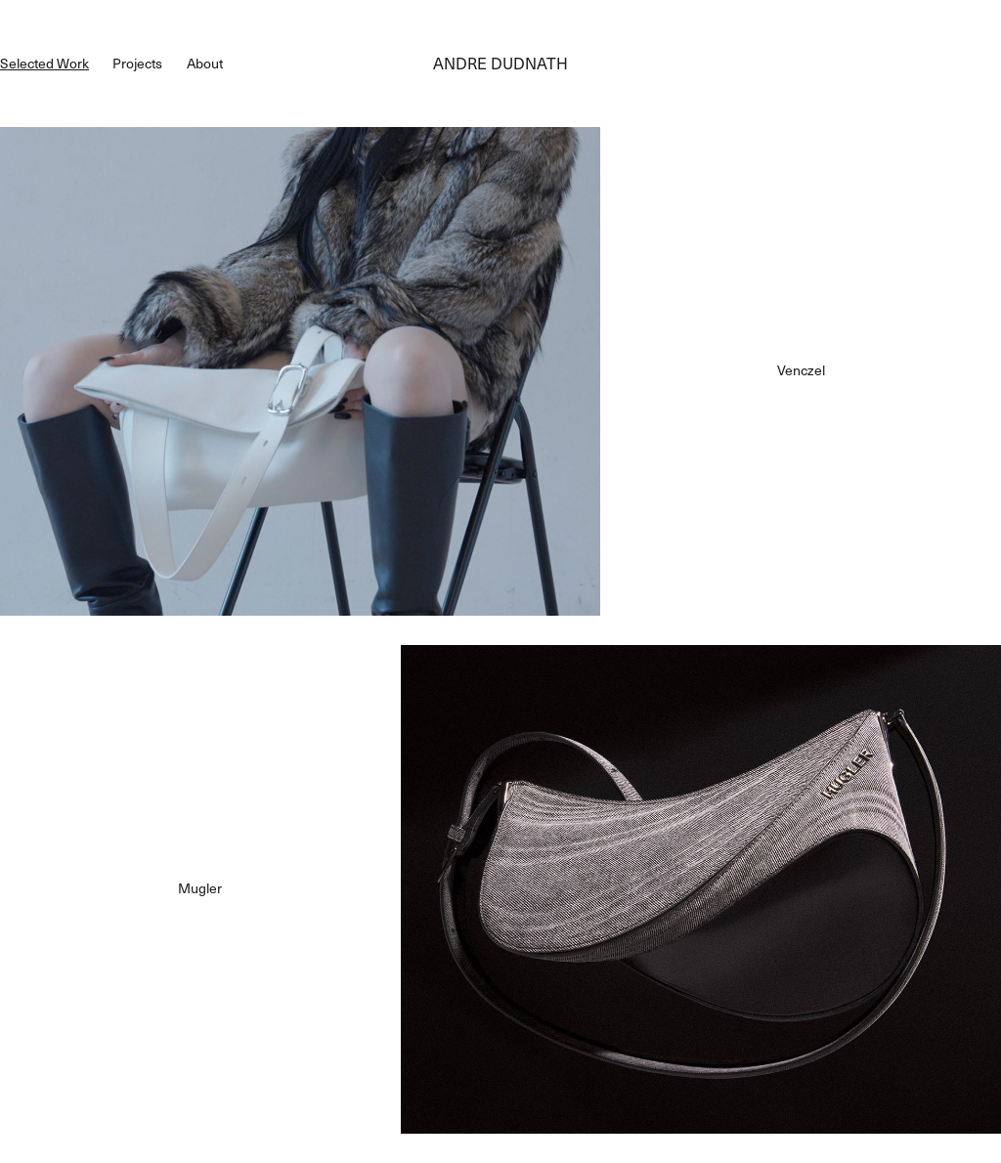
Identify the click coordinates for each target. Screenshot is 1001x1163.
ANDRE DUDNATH (500, 63)
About (205, 63)
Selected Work (44, 63)
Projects (137, 63)
